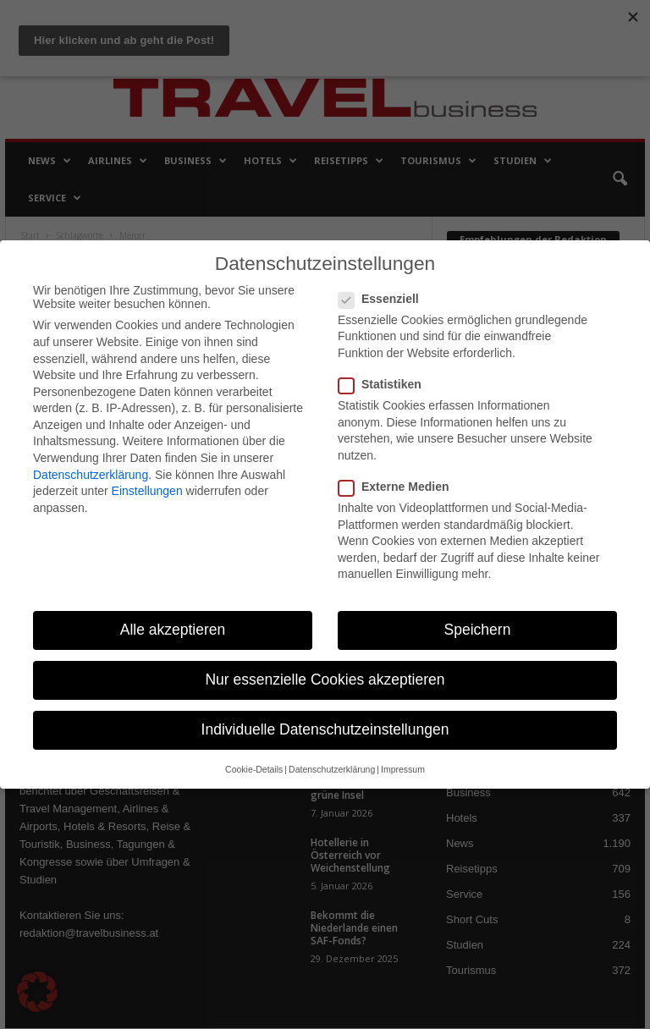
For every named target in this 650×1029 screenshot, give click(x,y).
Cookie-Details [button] (254, 769)
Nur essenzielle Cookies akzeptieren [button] (324, 679)
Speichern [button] (477, 629)
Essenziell (384, 298)
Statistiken (385, 384)
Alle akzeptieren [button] (173, 629)
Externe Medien (399, 486)
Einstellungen (147, 491)
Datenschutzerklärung (90, 474)
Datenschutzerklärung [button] (332, 769)
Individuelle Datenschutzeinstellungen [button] (325, 729)
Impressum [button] (403, 769)
